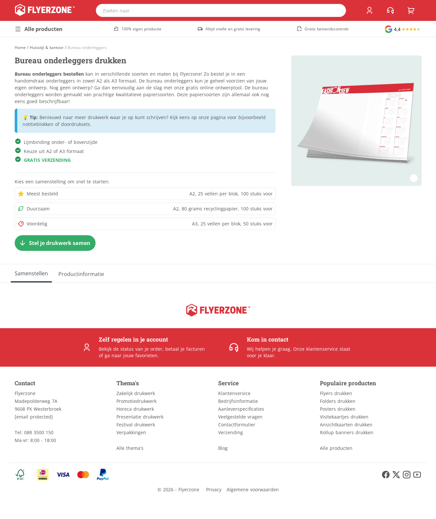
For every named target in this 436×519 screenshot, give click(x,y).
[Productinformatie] (81, 273)
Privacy (213, 489)
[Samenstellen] (31, 273)
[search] (337, 10)
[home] (45, 10)
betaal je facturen (185, 349)
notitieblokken (38, 124)
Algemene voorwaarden (253, 489)
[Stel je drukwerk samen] (55, 243)
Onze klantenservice (315, 349)
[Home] (20, 47)
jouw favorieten (140, 355)
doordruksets (75, 124)
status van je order (141, 349)
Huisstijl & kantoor (47, 47)
